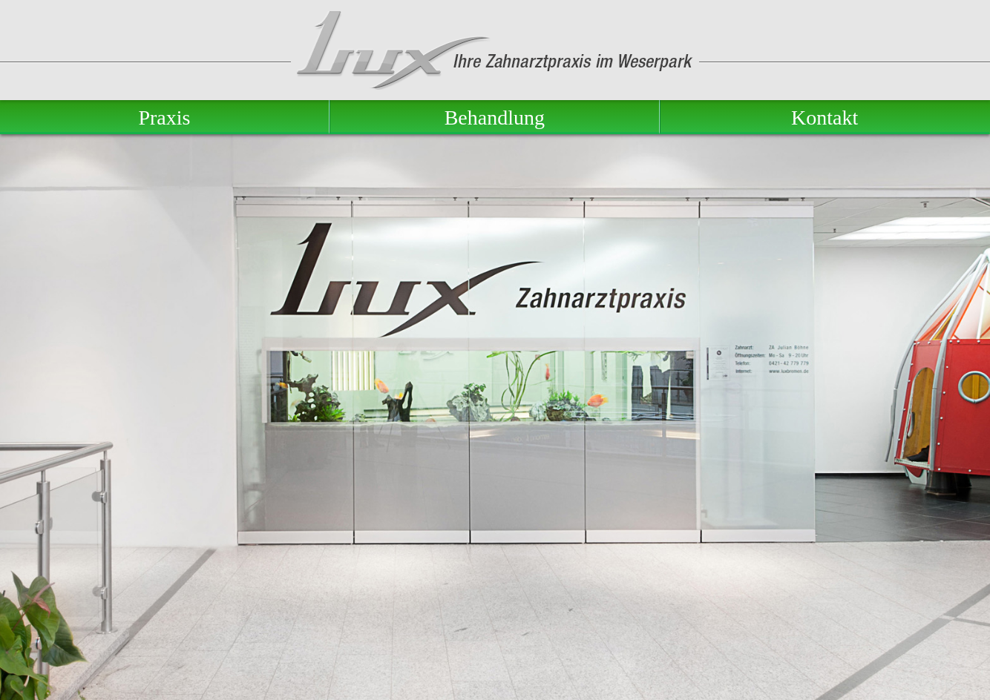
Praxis (164, 117)
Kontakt (824, 117)
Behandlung (495, 117)
